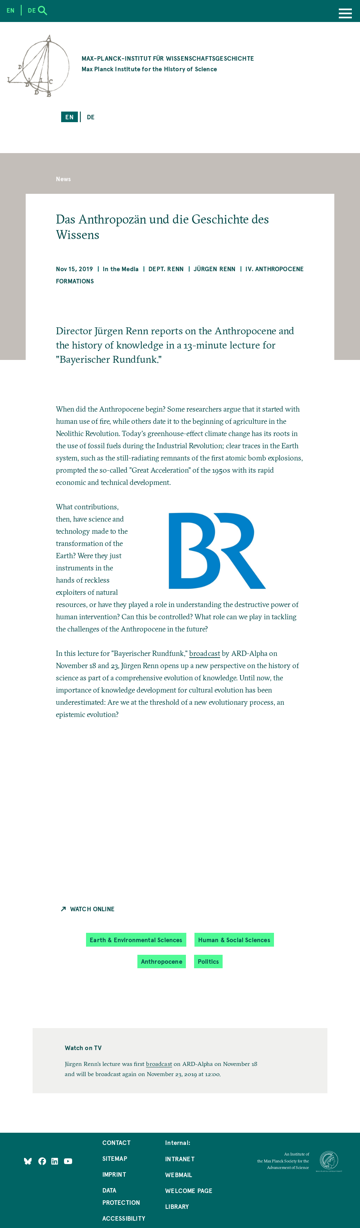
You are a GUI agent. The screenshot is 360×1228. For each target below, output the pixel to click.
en (69, 116)
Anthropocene (161, 961)
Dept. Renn (166, 268)
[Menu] (345, 14)
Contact (116, 1142)
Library (177, 1206)
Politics (208, 961)
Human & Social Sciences (234, 939)
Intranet (179, 1158)
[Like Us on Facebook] (43, 1161)
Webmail (178, 1174)
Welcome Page (188, 1190)
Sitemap (114, 1158)
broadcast (205, 653)
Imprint (114, 1174)
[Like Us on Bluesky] (28, 1161)
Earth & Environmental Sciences (136, 939)
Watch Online (92, 908)
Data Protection (121, 1196)
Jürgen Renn (215, 268)
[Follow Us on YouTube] (68, 1161)
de (91, 116)
